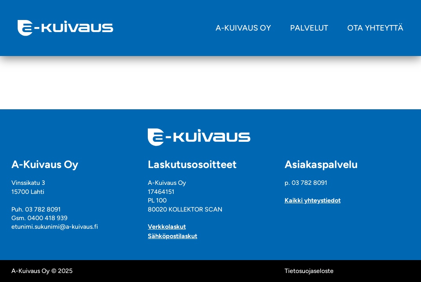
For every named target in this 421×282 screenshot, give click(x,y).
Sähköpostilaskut (172, 236)
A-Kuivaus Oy (243, 28)
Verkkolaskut (167, 226)
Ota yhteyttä (375, 28)
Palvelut (309, 28)
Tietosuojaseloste (309, 271)
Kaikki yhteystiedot (313, 200)
